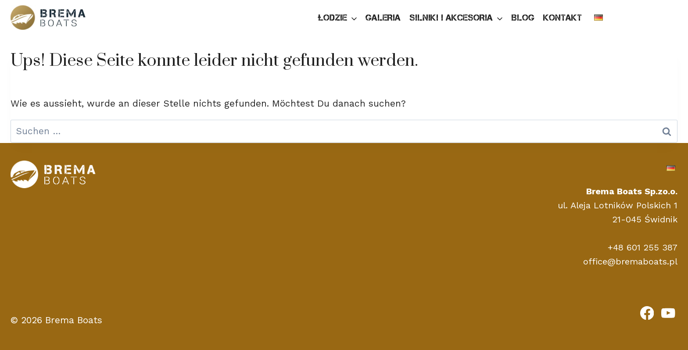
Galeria (383, 17)
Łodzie (332, 17)
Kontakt (562, 17)
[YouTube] (668, 313)
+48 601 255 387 (642, 247)
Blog (522, 17)
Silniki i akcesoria (451, 17)
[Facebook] (647, 313)
